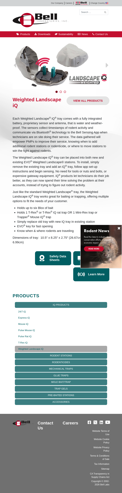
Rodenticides (61, 362)
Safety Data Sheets (57, 258)
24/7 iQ (22, 311)
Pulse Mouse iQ (26, 330)
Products (25, 34)
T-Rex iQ (23, 342)
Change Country (99, 3)
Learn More (96, 274)
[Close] (119, 228)
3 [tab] (65, 92)
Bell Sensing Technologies (81, 3)
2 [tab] (61, 92)
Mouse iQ (23, 324)
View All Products (88, 100)
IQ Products (61, 305)
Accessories (61, 402)
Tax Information (101, 464)
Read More (94, 248)
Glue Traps (60, 375)
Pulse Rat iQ (24, 336)
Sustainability (65, 34)
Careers (68, 3)
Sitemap (105, 469)
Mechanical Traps (61, 369)
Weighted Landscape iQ (30, 349)
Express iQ (24, 317)
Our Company (57, 3)
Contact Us (101, 34)
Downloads (44, 34)
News (85, 34)
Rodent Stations (61, 355)
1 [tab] (56, 92)
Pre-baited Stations (61, 395)
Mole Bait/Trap (61, 382)
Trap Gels (61, 388)
